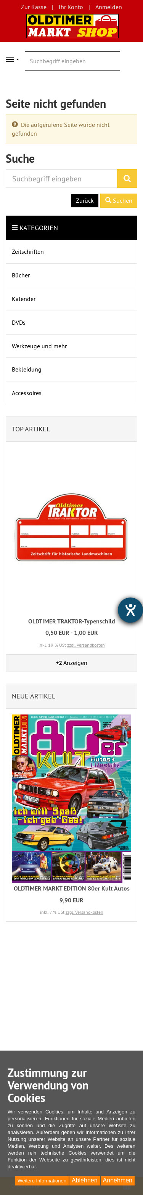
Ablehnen (85, 1180)
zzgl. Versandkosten (86, 645)
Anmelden (108, 7)
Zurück (85, 200)
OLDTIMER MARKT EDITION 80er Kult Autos (72, 888)
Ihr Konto (71, 7)
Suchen (118, 200)
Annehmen (117, 1180)
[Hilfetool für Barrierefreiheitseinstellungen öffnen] (130, 610)
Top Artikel (31, 428)
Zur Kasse (34, 7)
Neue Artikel (33, 696)
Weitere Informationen (42, 1181)
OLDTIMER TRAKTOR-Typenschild (71, 621)
